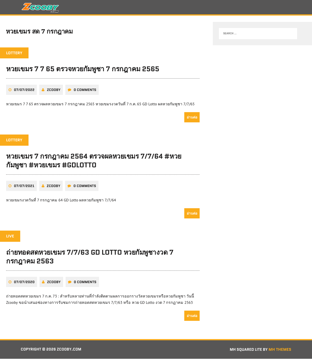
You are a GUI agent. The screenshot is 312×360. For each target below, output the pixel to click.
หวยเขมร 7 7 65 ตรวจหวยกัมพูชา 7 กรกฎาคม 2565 (82, 70)
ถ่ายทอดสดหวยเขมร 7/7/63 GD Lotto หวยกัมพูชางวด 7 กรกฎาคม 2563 (89, 258)
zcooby (53, 91)
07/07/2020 (24, 283)
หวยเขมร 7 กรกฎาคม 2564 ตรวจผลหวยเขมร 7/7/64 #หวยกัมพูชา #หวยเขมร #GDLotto (93, 162)
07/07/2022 (24, 91)
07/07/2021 (24, 187)
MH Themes (280, 350)
